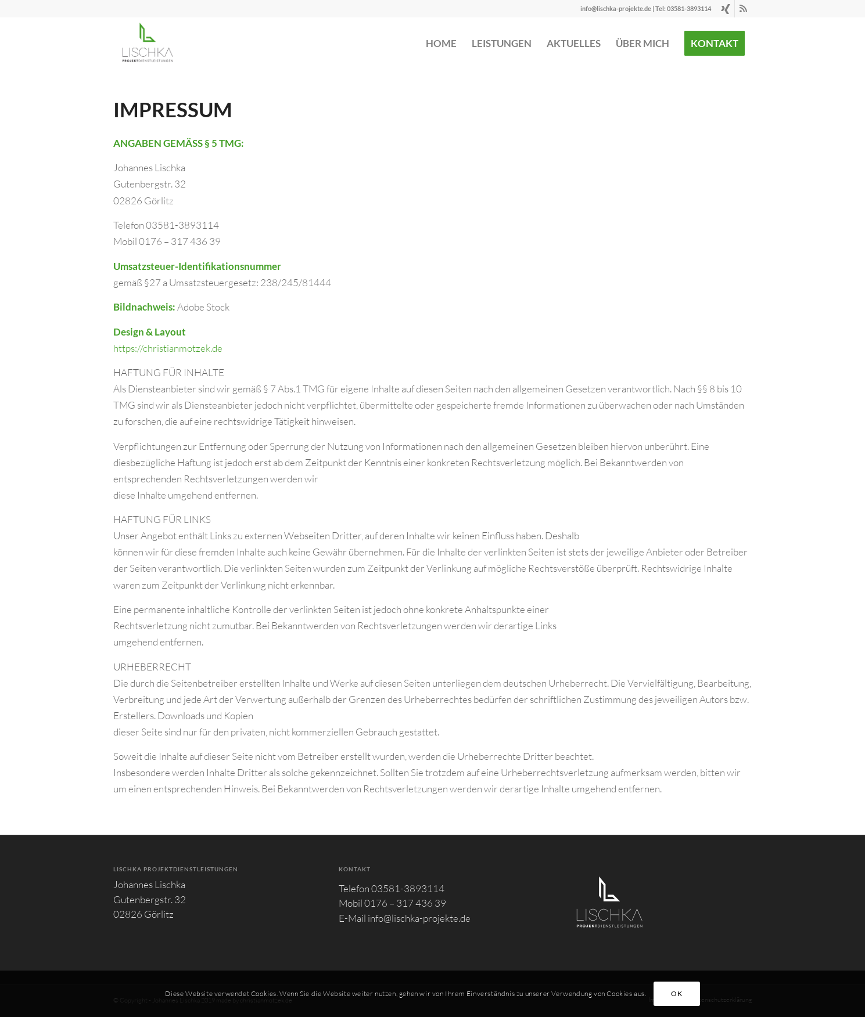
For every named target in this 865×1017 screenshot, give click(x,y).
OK (676, 993)
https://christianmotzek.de (167, 348)
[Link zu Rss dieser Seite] (743, 8)
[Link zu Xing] (725, 8)
